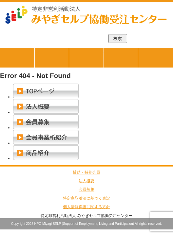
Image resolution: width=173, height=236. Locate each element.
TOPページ (34, 50)
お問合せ (155, 58)
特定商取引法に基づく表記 (86, 198)
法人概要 (86, 181)
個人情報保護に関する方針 (86, 207)
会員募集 (86, 189)
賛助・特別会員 (86, 172)
